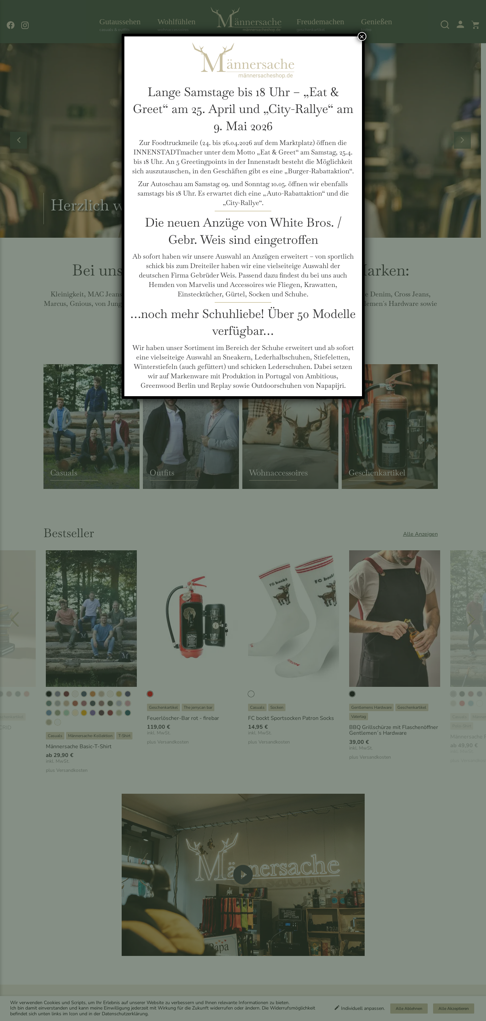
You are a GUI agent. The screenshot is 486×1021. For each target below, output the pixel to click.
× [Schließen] (361, 36)
